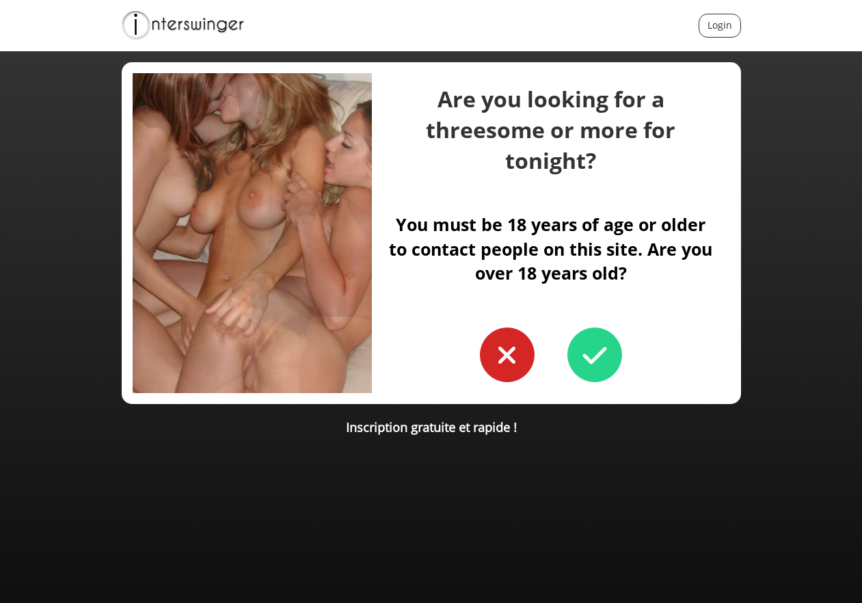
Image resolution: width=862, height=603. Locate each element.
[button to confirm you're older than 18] (594, 354)
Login (720, 24)
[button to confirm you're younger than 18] (507, 354)
